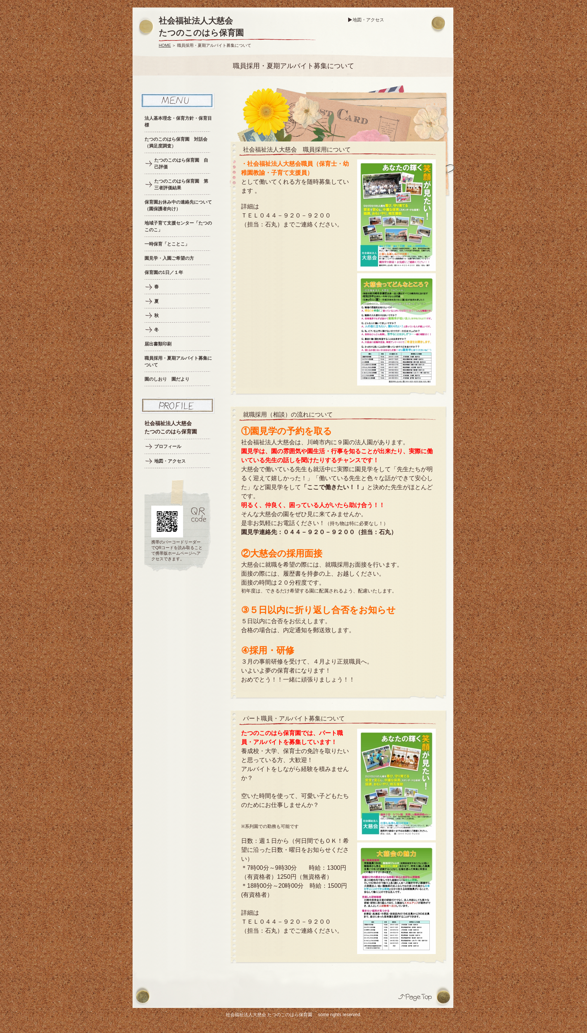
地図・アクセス (368, 19)
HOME (165, 45)
